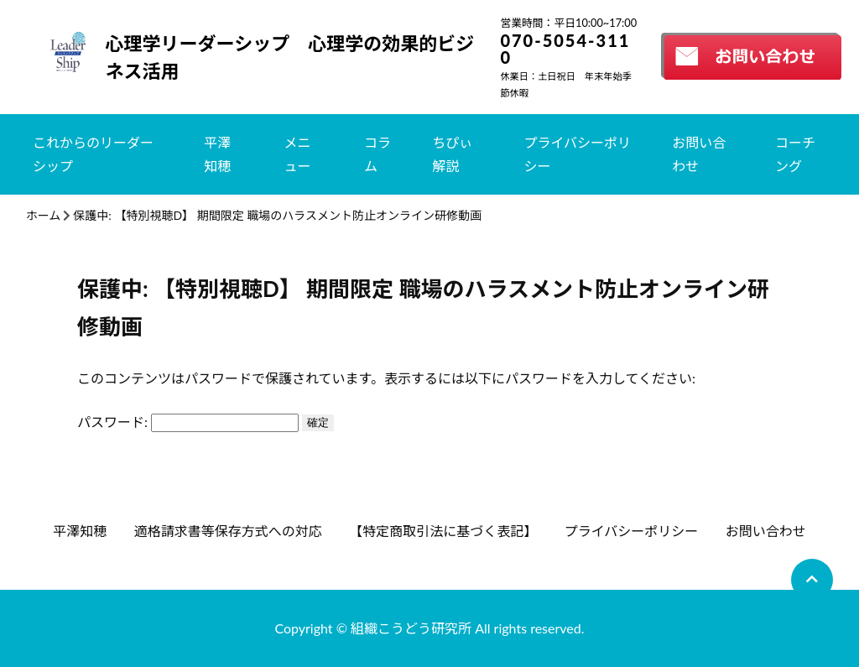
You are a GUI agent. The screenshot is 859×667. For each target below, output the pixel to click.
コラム (377, 154)
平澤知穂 (217, 154)
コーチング (795, 154)
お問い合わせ (699, 154)
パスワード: (188, 422)
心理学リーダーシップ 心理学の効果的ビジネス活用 (290, 57)
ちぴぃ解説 (452, 154)
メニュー (297, 154)
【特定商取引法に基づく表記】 (443, 531)
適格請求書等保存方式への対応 (228, 531)
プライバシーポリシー (577, 154)
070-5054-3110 (565, 48)
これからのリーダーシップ (93, 154)
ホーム (43, 215)
